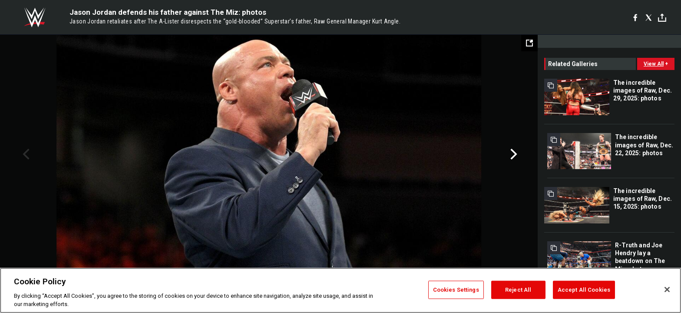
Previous (25, 154)
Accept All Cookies (584, 289)
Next (512, 154)
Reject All (518, 289)
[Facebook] (635, 17)
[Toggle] (662, 17)
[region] (340, 290)
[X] (648, 17)
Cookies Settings (456, 289)
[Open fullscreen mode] (529, 43)
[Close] (667, 289)
